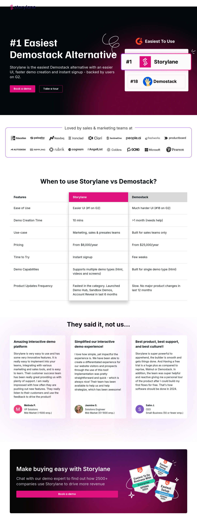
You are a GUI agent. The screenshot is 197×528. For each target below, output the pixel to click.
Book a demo (22, 91)
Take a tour (51, 91)
